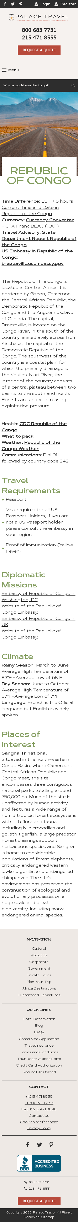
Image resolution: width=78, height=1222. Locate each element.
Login (45, 4)
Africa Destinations (39, 988)
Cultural (39, 948)
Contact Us (39, 1116)
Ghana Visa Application (39, 1039)
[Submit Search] (73, 86)
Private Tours (39, 975)
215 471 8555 (39, 37)
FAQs (39, 1032)
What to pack (17, 436)
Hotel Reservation (39, 1019)
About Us (39, 955)
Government (39, 968)
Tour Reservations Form (39, 1059)
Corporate (39, 962)
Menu (10, 70)
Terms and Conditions (39, 1052)
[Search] (39, 85)
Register (68, 4)
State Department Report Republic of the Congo (39, 239)
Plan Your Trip (39, 982)
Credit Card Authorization (39, 1065)
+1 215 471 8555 (39, 1096)
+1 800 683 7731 (39, 1103)
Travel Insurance (39, 1045)
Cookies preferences (39, 1122)
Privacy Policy (39, 1128)
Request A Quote (39, 50)
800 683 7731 (39, 30)
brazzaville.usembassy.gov (33, 264)
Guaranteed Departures (39, 995)
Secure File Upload (39, 1072)
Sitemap (47, 1217)
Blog (39, 1026)
